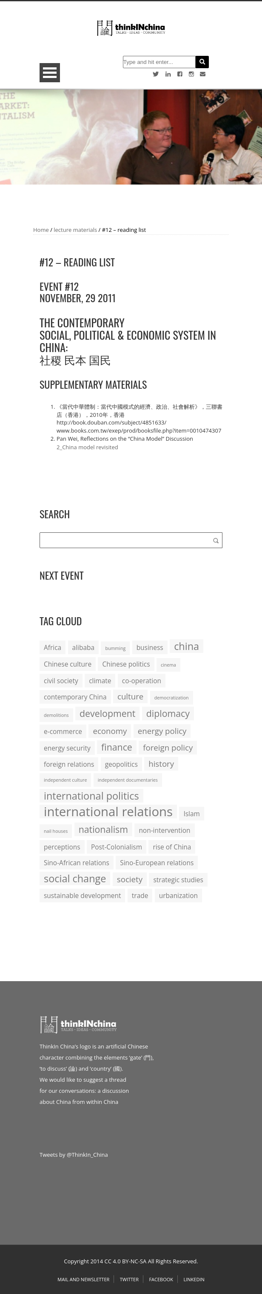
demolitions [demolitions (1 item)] (56, 715)
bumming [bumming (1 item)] (115, 648)
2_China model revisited (87, 447)
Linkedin (193, 1279)
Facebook (161, 1279)
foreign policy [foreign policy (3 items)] (168, 747)
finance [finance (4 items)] (116, 747)
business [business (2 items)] (150, 647)
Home (41, 230)
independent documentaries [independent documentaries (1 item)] (128, 780)
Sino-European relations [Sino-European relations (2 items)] (157, 862)
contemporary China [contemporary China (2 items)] (75, 697)
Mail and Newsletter (83, 1279)
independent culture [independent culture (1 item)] (65, 780)
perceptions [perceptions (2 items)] (62, 847)
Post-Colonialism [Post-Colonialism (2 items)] (116, 847)
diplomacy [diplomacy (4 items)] (168, 713)
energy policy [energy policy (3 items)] (162, 730)
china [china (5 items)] (186, 646)
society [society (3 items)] (129, 879)
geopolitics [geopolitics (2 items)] (121, 764)
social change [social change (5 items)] (75, 878)
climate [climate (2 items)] (100, 680)
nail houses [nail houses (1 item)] (56, 831)
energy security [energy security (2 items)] (67, 748)
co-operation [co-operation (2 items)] (141, 680)
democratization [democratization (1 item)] (171, 698)
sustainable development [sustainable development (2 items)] (82, 895)
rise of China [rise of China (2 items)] (172, 847)
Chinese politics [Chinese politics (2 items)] (126, 664)
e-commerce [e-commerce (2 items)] (63, 731)
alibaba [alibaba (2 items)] (83, 647)
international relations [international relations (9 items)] (108, 811)
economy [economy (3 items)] (110, 730)
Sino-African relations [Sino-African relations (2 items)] (76, 862)
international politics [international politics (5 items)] (91, 796)
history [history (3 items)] (161, 763)
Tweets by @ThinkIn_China (74, 1154)
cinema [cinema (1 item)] (168, 665)
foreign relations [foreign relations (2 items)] (69, 764)
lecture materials (75, 230)
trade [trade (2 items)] (140, 895)
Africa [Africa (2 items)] (52, 647)
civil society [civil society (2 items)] (61, 680)
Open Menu (50, 72)
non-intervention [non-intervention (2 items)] (164, 830)
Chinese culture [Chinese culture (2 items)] (67, 664)
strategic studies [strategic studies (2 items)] (178, 879)
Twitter (129, 1279)
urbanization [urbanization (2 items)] (178, 895)
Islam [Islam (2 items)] (191, 813)
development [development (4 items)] (107, 713)
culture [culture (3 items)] (130, 696)
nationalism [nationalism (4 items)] (103, 829)
